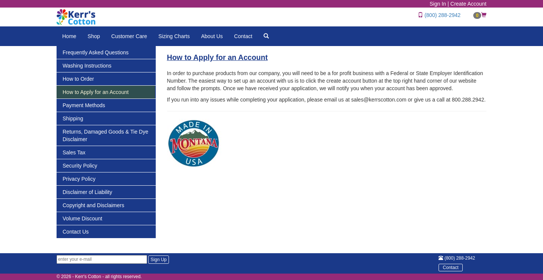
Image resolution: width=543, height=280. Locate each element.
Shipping (73, 118)
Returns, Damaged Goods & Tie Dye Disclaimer (105, 135)
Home (69, 36)
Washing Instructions (87, 66)
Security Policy (80, 166)
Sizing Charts (174, 36)
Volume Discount (82, 218)
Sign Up (158, 259)
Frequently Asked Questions (96, 52)
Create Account (468, 4)
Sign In (437, 4)
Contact (243, 36)
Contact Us (76, 232)
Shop (93, 36)
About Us (212, 36)
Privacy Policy (79, 179)
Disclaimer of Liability (87, 192)
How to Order (78, 79)
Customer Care (129, 36)
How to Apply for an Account (96, 92)
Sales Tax (74, 152)
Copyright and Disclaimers (93, 205)
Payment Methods (84, 105)
